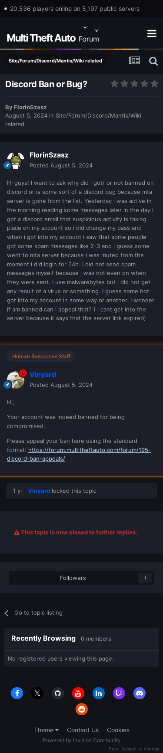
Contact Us (83, 729)
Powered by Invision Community (82, 740)
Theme (46, 729)
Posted (61, 165)
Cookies (118, 729)
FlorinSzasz (30, 107)
